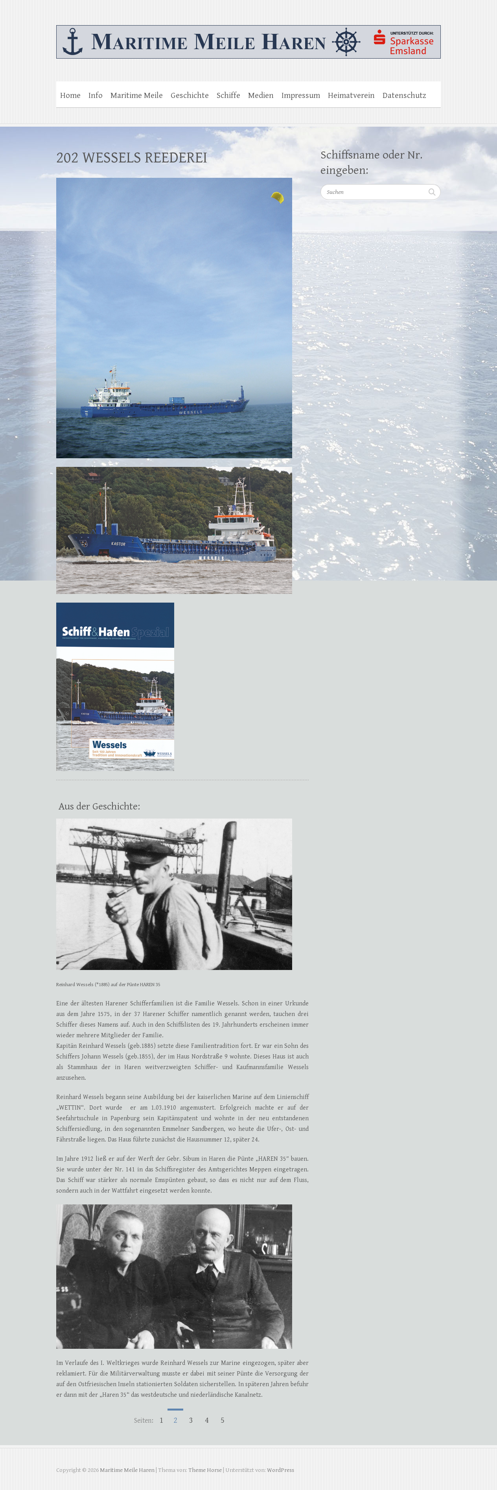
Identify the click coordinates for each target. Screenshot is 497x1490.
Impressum (301, 95)
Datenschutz (404, 95)
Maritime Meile (136, 95)
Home (70, 95)
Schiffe (228, 95)
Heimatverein (351, 95)
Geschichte (190, 95)
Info (95, 95)
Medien (261, 95)
